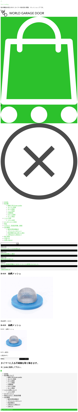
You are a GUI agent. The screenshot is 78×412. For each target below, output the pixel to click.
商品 (5, 224)
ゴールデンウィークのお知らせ (10, 248)
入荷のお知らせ (5, 269)
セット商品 (11, 216)
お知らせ (7, 238)
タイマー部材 (12, 207)
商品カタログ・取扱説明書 (12, 395)
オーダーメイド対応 (10, 222)
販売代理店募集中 (13, 229)
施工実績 (7, 236)
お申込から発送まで (14, 404)
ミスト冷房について (10, 390)
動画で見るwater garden (15, 205)
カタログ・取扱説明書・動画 (13, 225)
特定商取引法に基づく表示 (16, 233)
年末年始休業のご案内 (8, 254)
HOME (6, 202)
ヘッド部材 (11, 211)
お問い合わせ (8, 240)
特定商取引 (11, 402)
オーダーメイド (9, 393)
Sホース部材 (11, 214)
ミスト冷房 (7, 218)
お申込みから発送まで (15, 234)
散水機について (9, 375)
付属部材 (10, 213)
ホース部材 (11, 209)
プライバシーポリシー (15, 231)
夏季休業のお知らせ (7, 259)
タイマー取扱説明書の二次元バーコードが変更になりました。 (20, 264)
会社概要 (7, 227)
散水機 (6, 203)
